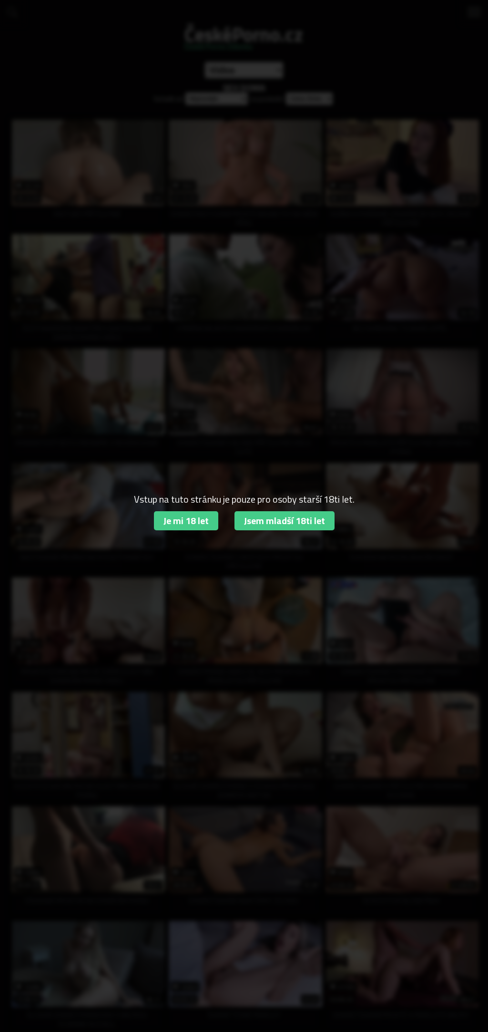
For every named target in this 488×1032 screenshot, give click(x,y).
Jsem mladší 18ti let (284, 520)
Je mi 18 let (186, 520)
